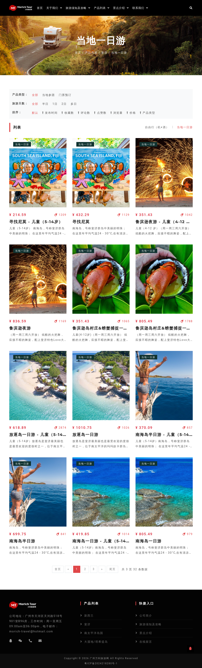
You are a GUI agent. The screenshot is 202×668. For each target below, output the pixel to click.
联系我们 (140, 8)
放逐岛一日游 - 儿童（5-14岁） (37, 434)
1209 (60, 214)
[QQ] (11, 640)
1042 (187, 214)
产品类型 (147, 112)
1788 (187, 321)
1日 (55, 103)
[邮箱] (40, 640)
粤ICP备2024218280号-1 (101, 663)
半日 (45, 103)
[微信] (20, 640)
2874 (60, 427)
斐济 (104, 52)
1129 (124, 214)
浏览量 (116, 112)
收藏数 (68, 112)
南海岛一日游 (149, 541)
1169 (60, 321)
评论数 (84, 112)
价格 (131, 112)
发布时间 (50, 112)
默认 (35, 112)
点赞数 (100, 112)
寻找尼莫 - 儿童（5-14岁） (36, 221)
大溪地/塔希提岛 (96, 641)
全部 (35, 95)
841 (61, 534)
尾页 (112, 569)
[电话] (30, 640)
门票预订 (65, 95)
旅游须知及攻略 (78, 8)
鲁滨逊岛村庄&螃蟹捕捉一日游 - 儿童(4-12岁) (101, 328)
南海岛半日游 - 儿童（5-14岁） (164, 434)
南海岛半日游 (22, 541)
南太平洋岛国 (93, 633)
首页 (40, 8)
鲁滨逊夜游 (20, 328)
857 (188, 427)
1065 (124, 321)
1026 (124, 427)
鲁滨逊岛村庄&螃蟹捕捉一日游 (164, 328)
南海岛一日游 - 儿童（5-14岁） (101, 541)
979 (188, 534)
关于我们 (54, 8)
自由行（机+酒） (157, 127)
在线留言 (145, 641)
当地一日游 (185, 127)
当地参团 (48, 95)
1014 (124, 534)
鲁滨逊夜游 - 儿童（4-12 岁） (164, 221)
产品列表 (102, 8)
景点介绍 (121, 8)
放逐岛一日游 (85, 434)
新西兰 (89, 615)
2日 (64, 103)
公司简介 (145, 615)
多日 (74, 103)
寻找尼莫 (81, 221)
